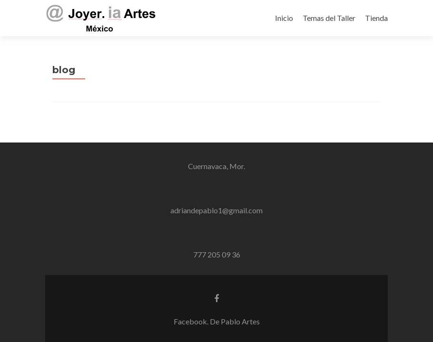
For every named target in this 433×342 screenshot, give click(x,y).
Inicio (284, 17)
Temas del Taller (329, 17)
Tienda (376, 17)
